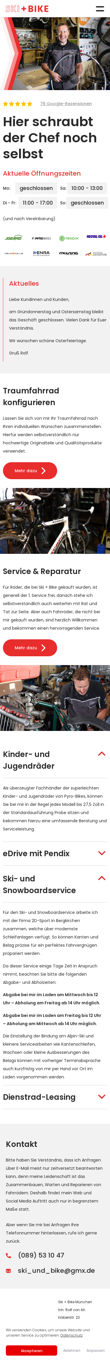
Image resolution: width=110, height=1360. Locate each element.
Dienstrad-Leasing (39, 1097)
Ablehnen (71, 1350)
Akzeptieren (32, 1350)
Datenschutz (71, 1335)
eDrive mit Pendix (36, 853)
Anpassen (95, 1350)
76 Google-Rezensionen (66, 104)
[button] (55, 760)
